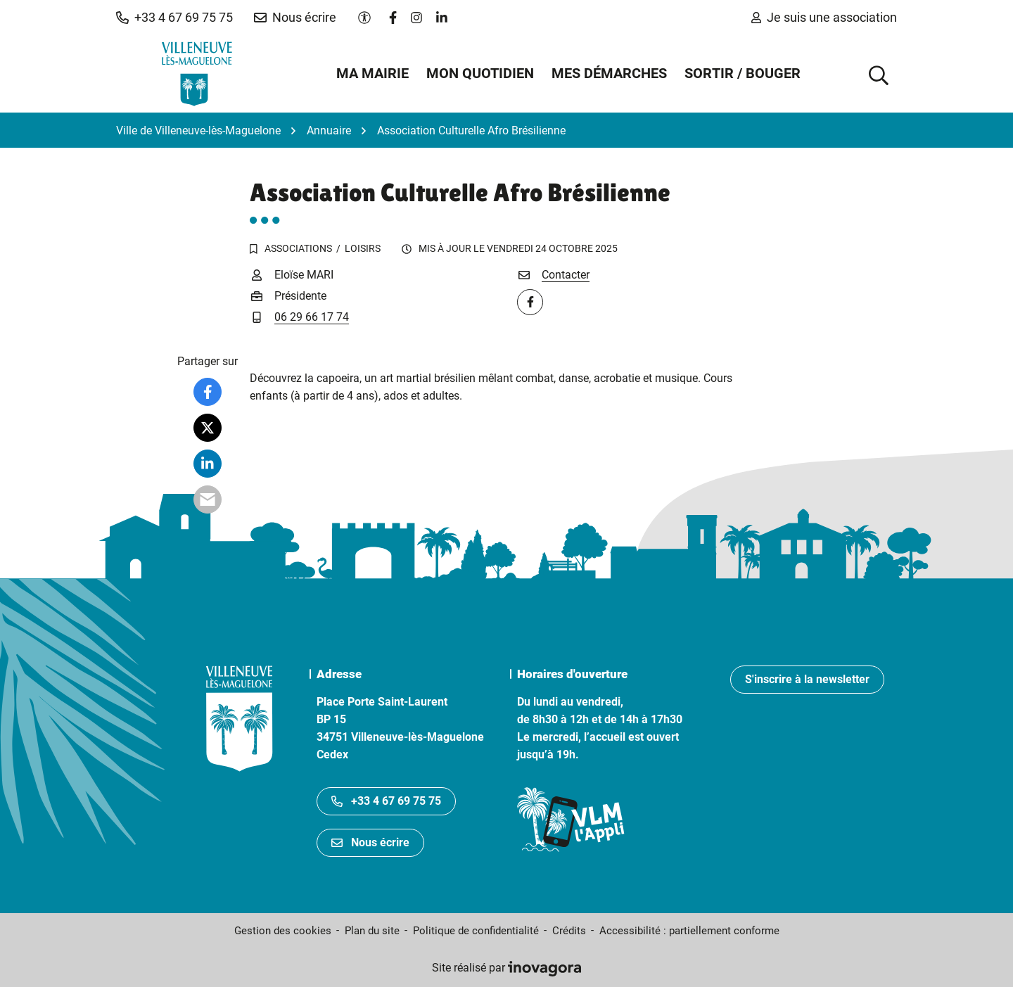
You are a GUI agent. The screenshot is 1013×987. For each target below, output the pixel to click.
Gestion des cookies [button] (282, 930)
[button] (174, 17)
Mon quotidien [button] (480, 73)
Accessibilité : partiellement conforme (689, 930)
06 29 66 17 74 (311, 317)
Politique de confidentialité (476, 930)
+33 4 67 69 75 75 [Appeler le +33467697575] (386, 801)
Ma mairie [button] (372, 73)
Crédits (569, 930)
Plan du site (372, 930)
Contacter (566, 274)
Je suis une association (824, 17)
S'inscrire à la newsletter (807, 679)
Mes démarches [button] (609, 73)
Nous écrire (370, 842)
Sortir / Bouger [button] (742, 73)
